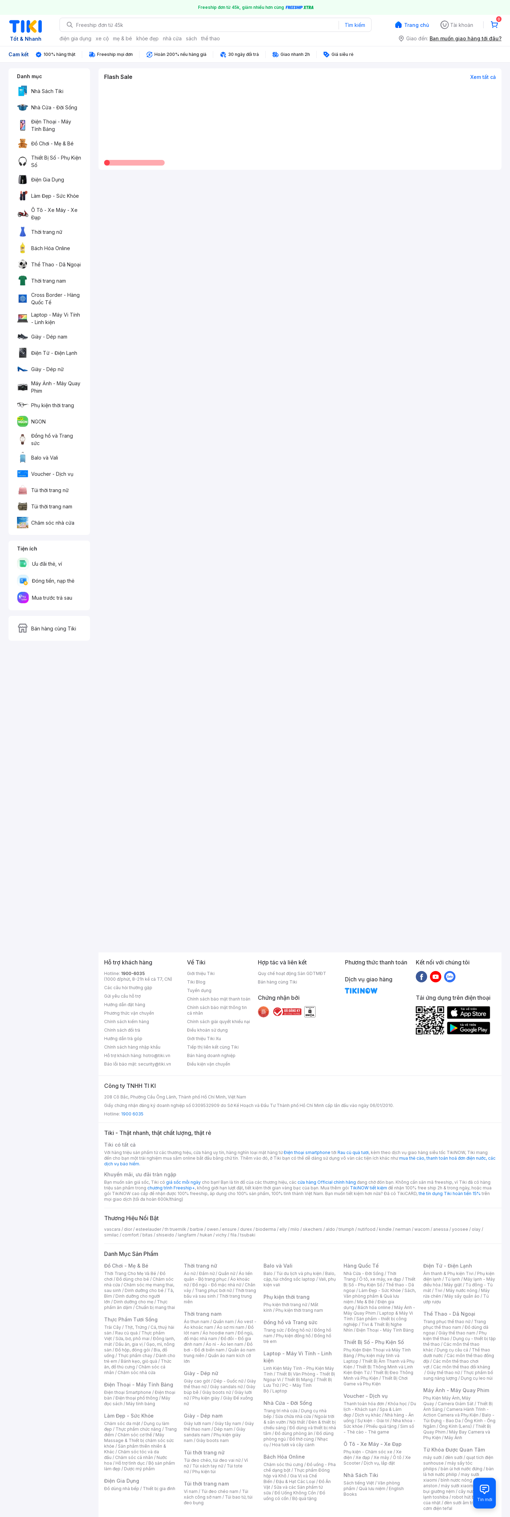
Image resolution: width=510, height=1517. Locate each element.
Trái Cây (112, 1327)
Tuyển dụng (199, 990)
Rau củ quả (126, 1333)
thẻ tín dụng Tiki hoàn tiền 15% (450, 1193)
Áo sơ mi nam (230, 1327)
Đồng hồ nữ (299, 1330)
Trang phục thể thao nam (454, 1324)
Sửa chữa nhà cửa (293, 1416)
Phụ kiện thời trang (287, 1297)
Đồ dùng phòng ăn (294, 1433)
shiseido (165, 1235)
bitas (147, 1235)
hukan (206, 1235)
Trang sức (274, 1330)
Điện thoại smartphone (307, 1152)
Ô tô (397, 1457)
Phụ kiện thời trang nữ (285, 1304)
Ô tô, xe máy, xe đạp (380, 1279)
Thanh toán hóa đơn (364, 1403)
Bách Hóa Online (284, 1457)
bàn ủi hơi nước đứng (461, 1468)
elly (283, 1229)
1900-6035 (133, 973)
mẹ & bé (122, 38)
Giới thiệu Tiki (201, 973)
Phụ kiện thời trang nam (299, 1310)
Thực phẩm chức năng (138, 1429)
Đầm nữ (207, 1273)
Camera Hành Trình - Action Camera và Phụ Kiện (456, 1412)
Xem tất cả (483, 77)
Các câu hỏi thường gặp (128, 987)
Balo (268, 1273)
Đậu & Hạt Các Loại (295, 1481)
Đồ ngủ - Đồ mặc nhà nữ (216, 1284)
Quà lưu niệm (372, 1488)
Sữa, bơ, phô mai (132, 1338)
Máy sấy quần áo (462, 1296)
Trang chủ (416, 25)
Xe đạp (363, 1457)
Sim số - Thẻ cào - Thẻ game (379, 1429)
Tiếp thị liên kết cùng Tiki (213, 1047)
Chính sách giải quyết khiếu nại (218, 1021)
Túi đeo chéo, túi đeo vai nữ (212, 1460)
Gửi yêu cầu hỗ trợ (122, 996)
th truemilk (175, 1229)
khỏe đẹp (147, 38)
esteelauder (148, 1229)
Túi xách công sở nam (216, 1494)
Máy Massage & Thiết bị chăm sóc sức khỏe (139, 1440)
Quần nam (223, 1321)
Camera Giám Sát (456, 1403)
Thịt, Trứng (136, 1327)
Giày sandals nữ (226, 1386)
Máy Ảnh (453, 1437)
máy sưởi (432, 1457)
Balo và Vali (278, 1266)
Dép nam (223, 1429)
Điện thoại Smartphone (127, 1392)
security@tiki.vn (154, 1064)
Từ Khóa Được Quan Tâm (454, 1450)
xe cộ (102, 38)
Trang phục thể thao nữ (446, 1321)
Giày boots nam (212, 1440)
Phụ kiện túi (204, 1471)
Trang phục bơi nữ (213, 1290)
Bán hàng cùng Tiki (277, 982)
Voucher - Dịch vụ (365, 1396)
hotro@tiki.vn (156, 1055)
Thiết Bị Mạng (298, 1379)
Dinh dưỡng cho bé (144, 1290)
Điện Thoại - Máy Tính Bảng (138, 1385)
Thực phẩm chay (135, 1355)
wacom (422, 1229)
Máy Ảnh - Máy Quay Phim (456, 1390)
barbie (196, 1229)
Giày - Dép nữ (201, 1373)
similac (111, 1235)
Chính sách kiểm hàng (126, 1021)
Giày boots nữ (216, 1392)
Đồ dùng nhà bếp (121, 1488)
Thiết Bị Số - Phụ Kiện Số (379, 1281)
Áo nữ (190, 1273)
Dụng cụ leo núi (477, 1378)
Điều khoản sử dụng (207, 1030)
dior (128, 1229)
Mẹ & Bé (365, 1301)
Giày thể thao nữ (443, 1372)
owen (213, 1229)
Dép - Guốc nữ (228, 1381)
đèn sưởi (454, 1457)
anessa (440, 1229)
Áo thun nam (196, 1321)
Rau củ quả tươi (353, 1152)
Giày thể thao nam (456, 1333)
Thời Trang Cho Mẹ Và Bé (130, 1273)
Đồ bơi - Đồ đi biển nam (218, 1347)
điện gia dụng (75, 38)
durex (246, 1229)
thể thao (210, 38)
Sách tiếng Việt (359, 1483)
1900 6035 (132, 1114)
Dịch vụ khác (368, 1415)
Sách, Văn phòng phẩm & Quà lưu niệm (380, 1296)
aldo (330, 1229)
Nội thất (297, 1422)
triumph (346, 1229)
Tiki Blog (196, 982)
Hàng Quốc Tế (361, 1266)
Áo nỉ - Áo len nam (224, 1344)
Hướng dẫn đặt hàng (124, 1004)
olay (476, 1229)
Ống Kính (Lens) (455, 1426)
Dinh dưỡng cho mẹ (133, 1301)
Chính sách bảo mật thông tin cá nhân (217, 1010)
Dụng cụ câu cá (452, 1349)
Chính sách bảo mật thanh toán (218, 999)
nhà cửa (172, 38)
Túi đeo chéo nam (219, 1491)
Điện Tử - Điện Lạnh (447, 1266)
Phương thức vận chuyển (129, 1013)
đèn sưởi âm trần (461, 1502)
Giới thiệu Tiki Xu (204, 1038)
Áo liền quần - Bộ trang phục (218, 1276)
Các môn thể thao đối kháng (461, 1366)
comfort (130, 1235)
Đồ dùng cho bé (132, 1279)
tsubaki (247, 1235)
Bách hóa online (374, 1307)
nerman (403, 1229)
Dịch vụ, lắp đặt (379, 1463)
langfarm (187, 1235)
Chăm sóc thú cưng (283, 1464)
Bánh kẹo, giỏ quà (139, 1361)
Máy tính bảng (140, 1403)
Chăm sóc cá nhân (134, 1457)
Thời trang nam (202, 1314)
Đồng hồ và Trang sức (290, 1322)
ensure (229, 1229)
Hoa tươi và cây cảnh (293, 1444)
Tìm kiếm (355, 25)
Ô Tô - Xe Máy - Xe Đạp (373, 1444)
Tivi (438, 1290)
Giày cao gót (197, 1381)
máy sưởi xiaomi (457, 1485)
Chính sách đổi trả (122, 1030)
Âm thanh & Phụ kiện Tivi (448, 1273)
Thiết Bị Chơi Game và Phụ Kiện (376, 1380)
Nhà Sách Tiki (361, 1475)
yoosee (460, 1229)
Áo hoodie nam (218, 1333)
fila (233, 1235)
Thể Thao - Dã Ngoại (449, 1314)
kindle (385, 1229)
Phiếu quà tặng (381, 1426)
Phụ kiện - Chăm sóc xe (368, 1451)
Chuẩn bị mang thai (155, 1307)
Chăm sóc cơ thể (135, 1434)
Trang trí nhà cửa (281, 1410)
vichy (221, 1235)
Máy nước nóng (461, 1290)
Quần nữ (226, 1273)
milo (294, 1229)
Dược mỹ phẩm (139, 1468)
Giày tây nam (228, 1423)
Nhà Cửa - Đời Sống (288, 1403)
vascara (112, 1229)
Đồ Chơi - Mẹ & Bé (126, 1266)
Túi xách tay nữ (207, 1466)
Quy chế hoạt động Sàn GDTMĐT (292, 973)
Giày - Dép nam (203, 1416)
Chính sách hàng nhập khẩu (132, 1047)
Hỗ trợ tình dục (130, 1463)
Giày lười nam (197, 1423)
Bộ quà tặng (304, 1498)
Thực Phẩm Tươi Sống (131, 1319)
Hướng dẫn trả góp (123, 1038)
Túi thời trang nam (206, 1484)
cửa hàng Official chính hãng (327, 1182)
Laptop (279, 1391)
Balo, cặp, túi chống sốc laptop (299, 1276)
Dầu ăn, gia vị (129, 1344)
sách (191, 38)
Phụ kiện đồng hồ (293, 1335)
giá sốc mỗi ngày (183, 1182)
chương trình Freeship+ (171, 1187)
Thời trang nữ (200, 1266)
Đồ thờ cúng (301, 1439)
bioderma (266, 1229)
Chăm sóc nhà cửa (136, 1372)
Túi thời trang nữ (204, 1452)
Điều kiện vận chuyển (208, 1064)
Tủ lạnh (452, 1279)
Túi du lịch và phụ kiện (299, 1273)
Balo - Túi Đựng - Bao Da (458, 1417)
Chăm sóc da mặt (122, 1423)
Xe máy (381, 1457)
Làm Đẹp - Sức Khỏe (129, 1416)
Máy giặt (453, 1284)
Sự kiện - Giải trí (373, 1420)
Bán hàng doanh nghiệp (211, 1055)
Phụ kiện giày (206, 1398)
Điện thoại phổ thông (136, 1398)
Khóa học (397, 1403)
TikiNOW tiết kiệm (368, 1187)
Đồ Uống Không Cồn (295, 1492)
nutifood (366, 1229)
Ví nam (191, 1491)
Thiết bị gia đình (159, 1488)
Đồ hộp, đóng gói (132, 1349)
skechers (312, 1229)
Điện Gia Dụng (121, 1481)
